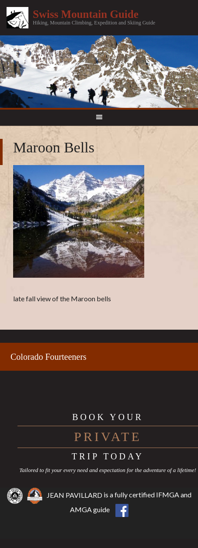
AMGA (81, 509)
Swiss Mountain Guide (86, 14)
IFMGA (167, 495)
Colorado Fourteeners (48, 357)
